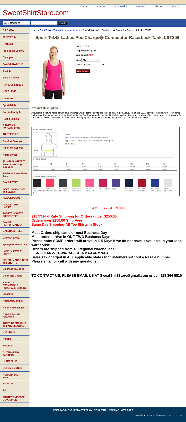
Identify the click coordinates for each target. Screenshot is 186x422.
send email (141, 6)
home (85, 6)
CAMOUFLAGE (11, 237)
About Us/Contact (12, 301)
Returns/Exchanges (14, 307)
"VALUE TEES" (11, 182)
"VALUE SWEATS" (13, 64)
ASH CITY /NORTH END (13, 376)
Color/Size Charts (12, 275)
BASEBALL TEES (12, 231)
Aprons (7, 338)
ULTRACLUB (10, 361)
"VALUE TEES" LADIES (11, 206)
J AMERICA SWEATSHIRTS (11, 127)
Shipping (8, 294)
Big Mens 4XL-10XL (13, 269)
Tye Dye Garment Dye (15, 244)
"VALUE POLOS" (12, 197)
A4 (4, 390)
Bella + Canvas (11, 77)
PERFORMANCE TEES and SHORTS (15, 261)
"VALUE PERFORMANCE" (12, 223)
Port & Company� (13, 85)
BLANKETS (9, 332)
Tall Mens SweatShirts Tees (15, 175)
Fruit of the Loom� (13, 50)
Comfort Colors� (12, 141)
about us (101, 6)
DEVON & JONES (12, 368)
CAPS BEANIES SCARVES (11, 316)
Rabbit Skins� (11, 119)
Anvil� (7, 71)
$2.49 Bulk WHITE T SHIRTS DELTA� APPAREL (14, 164)
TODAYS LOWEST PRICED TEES (13, 215)
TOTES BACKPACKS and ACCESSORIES (14, 324)
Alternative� (10, 155)
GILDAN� (8, 30)
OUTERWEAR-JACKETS (11, 354)
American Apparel (13, 147)
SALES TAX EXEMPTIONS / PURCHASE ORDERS (15, 285)
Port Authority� (12, 112)
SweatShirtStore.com (36, 13)
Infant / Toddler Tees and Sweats (14, 190)
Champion (8, 57)
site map (159, 6)
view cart (176, 6)
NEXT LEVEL (10, 91)
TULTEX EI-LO (11, 134)
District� (8, 98)
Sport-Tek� (45, 30)
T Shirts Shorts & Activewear (66, 30)
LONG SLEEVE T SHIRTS (12, 252)
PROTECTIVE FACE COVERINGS (14, 398)
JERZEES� (9, 37)
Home (34, 30)
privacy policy (120, 6)
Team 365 (8, 383)
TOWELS (8, 345)
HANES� (8, 44)
